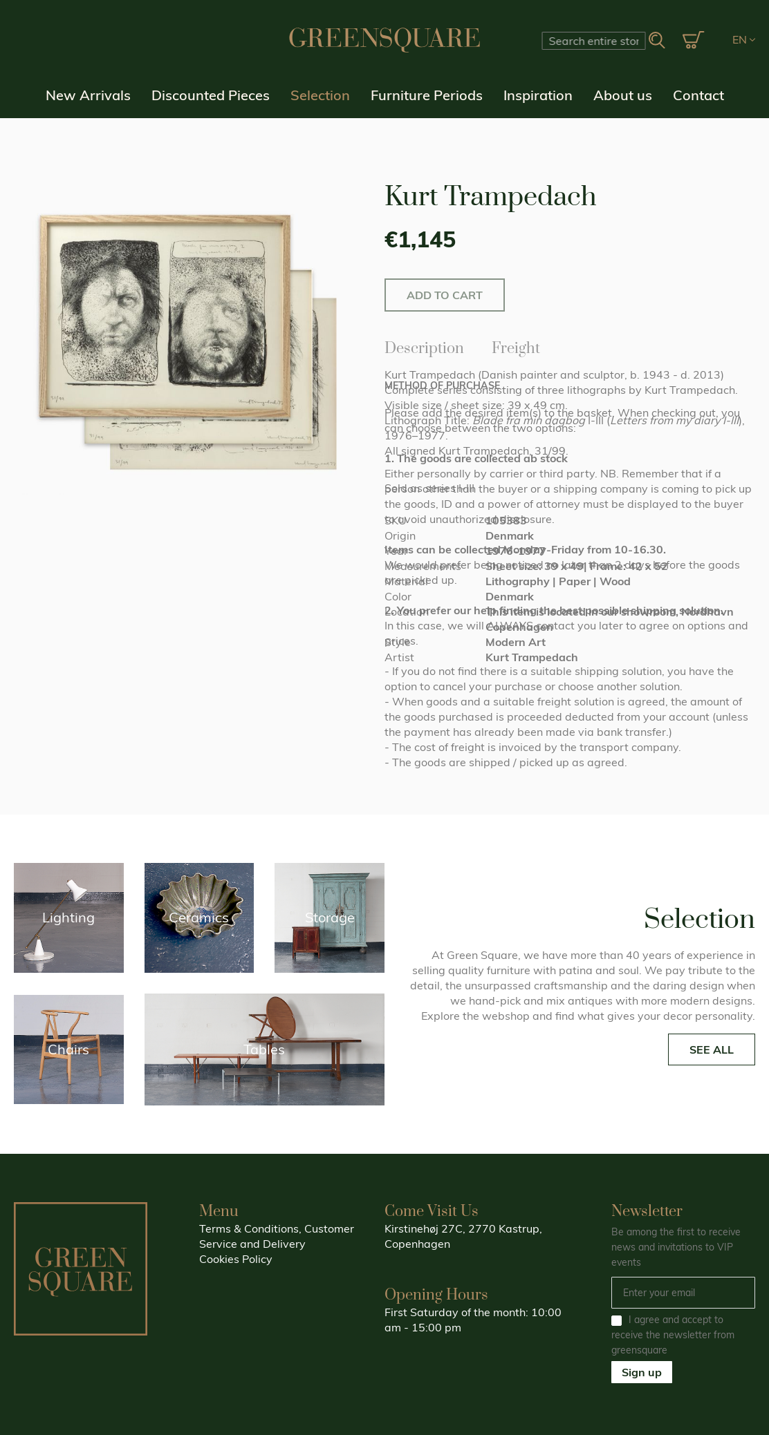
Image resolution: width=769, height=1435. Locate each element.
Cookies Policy (235, 1259)
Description (424, 346)
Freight (516, 346)
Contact (698, 95)
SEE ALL (711, 1049)
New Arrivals (88, 95)
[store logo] (384, 40)
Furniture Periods (427, 95)
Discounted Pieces (210, 95)
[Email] (683, 1293)
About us (622, 95)
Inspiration (538, 95)
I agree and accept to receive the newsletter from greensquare (672, 1334)
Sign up (642, 1372)
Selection (320, 95)
